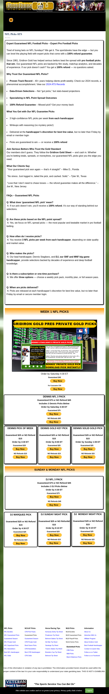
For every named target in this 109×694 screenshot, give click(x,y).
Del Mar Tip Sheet (51, 642)
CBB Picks (70, 650)
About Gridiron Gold (91, 642)
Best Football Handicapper (93, 645)
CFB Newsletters (30, 649)
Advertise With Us (90, 635)
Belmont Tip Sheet (51, 655)
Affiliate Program (90, 638)
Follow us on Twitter (91, 652)
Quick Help (96, 649)
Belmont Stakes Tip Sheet (54, 638)
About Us (87, 632)
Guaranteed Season (11, 638)
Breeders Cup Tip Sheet (53, 652)
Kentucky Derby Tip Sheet (54, 632)
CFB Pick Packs (30, 632)
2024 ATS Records (55, 84)
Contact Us (88, 649)
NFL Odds (7, 655)
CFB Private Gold (30, 642)
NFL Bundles (8, 632)
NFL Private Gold (10, 642)
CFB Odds (28, 655)
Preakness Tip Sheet (52, 635)
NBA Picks (70, 653)
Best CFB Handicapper (32, 652)
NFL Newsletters (9, 649)
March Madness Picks (74, 657)
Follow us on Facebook (92, 655)
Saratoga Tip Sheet (51, 645)
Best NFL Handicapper (11, 652)
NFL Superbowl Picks (11, 645)
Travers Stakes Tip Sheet (53, 649)
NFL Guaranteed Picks (11, 635)
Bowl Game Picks (31, 645)
